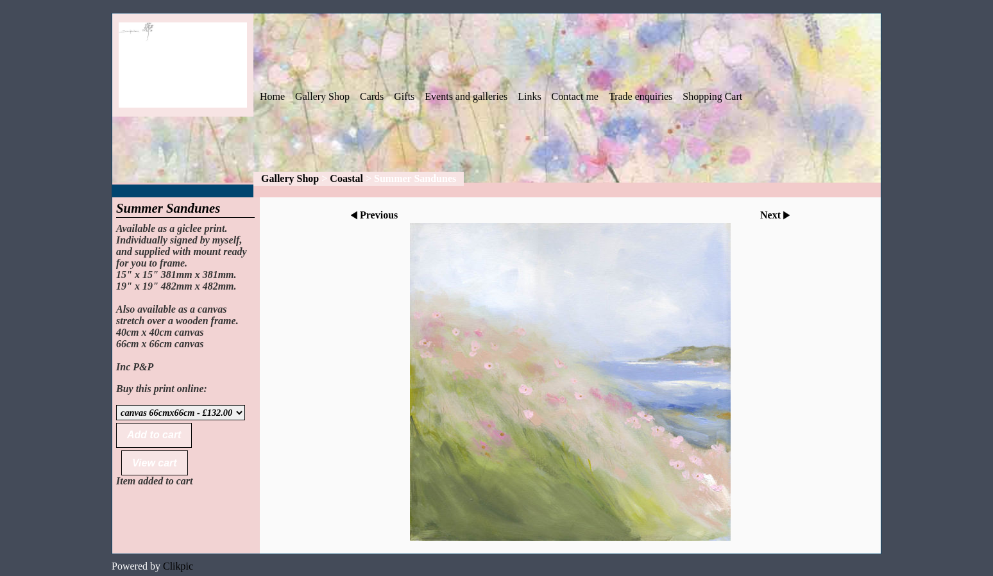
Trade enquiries (640, 96)
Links (529, 96)
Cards (372, 96)
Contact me (575, 96)
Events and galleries (466, 96)
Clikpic (178, 566)
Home (272, 96)
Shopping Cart (712, 96)
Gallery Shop (322, 96)
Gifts (404, 96)
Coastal (346, 178)
